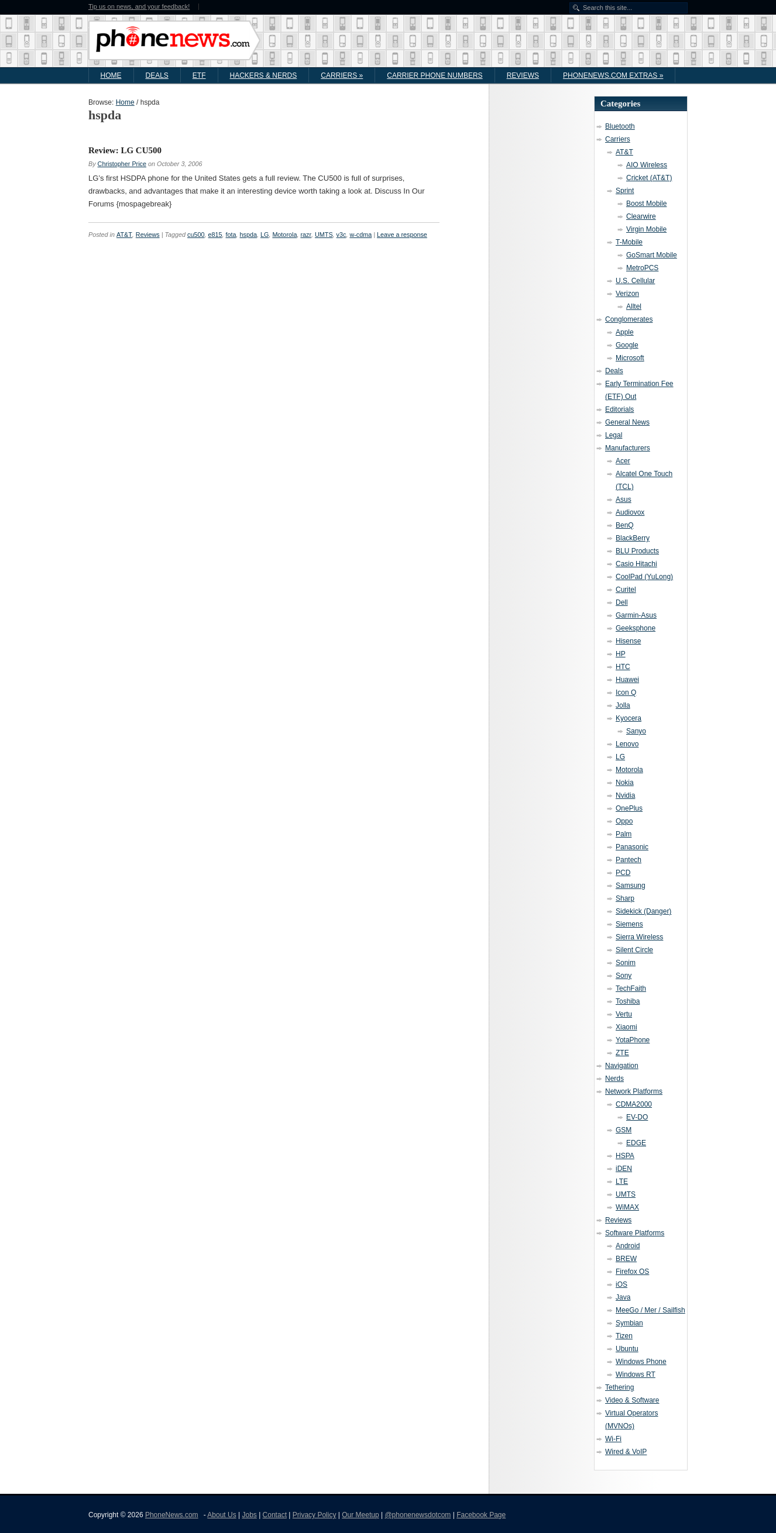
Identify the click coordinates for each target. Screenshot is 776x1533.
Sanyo (636, 731)
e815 (215, 234)
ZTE (622, 1053)
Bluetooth (620, 126)
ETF (199, 75)
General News (627, 422)
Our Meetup (360, 1515)
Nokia (625, 782)
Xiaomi (626, 1027)
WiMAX (627, 1207)
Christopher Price (122, 163)
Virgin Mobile (646, 229)
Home (111, 75)
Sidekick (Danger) (643, 911)
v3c (341, 234)
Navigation (621, 1066)
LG (264, 234)
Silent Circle (634, 950)
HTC (623, 667)
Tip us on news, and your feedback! (139, 7)
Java (623, 1297)
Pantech (628, 860)
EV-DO (637, 1117)
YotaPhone (633, 1040)
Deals (157, 75)
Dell (622, 602)
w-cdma (360, 234)
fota (231, 234)
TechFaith (631, 988)
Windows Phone (641, 1362)
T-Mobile (629, 242)
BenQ (625, 525)
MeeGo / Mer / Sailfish (650, 1310)
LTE (622, 1181)
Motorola (284, 234)
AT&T (124, 234)
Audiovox (630, 512)
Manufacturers (627, 448)
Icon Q (626, 692)
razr (305, 234)
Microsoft (630, 358)
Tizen (624, 1336)
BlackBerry (633, 538)
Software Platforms (634, 1233)
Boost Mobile (646, 203)
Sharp (625, 898)
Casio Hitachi (636, 564)
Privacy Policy (315, 1515)
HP (621, 654)
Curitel (626, 589)
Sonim (626, 963)
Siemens (629, 924)
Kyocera (628, 718)
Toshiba (628, 1001)
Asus (623, 499)
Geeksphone (635, 628)
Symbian (629, 1323)
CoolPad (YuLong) (644, 577)
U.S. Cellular (635, 281)
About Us (221, 1515)
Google (627, 345)
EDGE (636, 1143)
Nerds (614, 1078)
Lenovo (627, 744)
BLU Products (637, 551)
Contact (275, 1515)
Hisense (628, 641)
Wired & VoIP (626, 1452)
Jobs (249, 1515)
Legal (613, 435)
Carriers (342, 75)
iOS (621, 1284)
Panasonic (632, 847)
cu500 (195, 234)
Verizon (627, 294)
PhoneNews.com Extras (613, 75)
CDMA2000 (634, 1104)
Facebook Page (481, 1515)
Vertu (624, 1014)
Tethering (619, 1387)
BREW (626, 1259)
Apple (625, 332)
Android (628, 1246)
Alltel (633, 306)
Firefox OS (632, 1271)
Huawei (627, 680)
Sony (623, 976)
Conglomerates (629, 319)
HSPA (625, 1156)
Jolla (623, 705)
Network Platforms (633, 1091)
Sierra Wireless (639, 937)
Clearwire (641, 216)
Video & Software (632, 1400)
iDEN (624, 1169)
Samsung (630, 885)
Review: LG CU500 (125, 150)
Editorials (619, 409)
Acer (623, 461)
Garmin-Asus (636, 615)
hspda (248, 234)
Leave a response (402, 234)
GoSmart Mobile (651, 255)
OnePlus (629, 808)
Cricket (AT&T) (649, 178)
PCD (623, 873)
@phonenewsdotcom (417, 1515)
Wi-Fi (613, 1439)
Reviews (523, 75)
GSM (623, 1130)
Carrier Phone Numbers (434, 75)
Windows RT (635, 1374)
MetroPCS (642, 268)
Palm (623, 834)
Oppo (624, 821)
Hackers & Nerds (263, 75)
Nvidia (625, 795)
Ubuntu (627, 1349)
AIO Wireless (646, 165)
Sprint (625, 191)
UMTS (324, 234)
